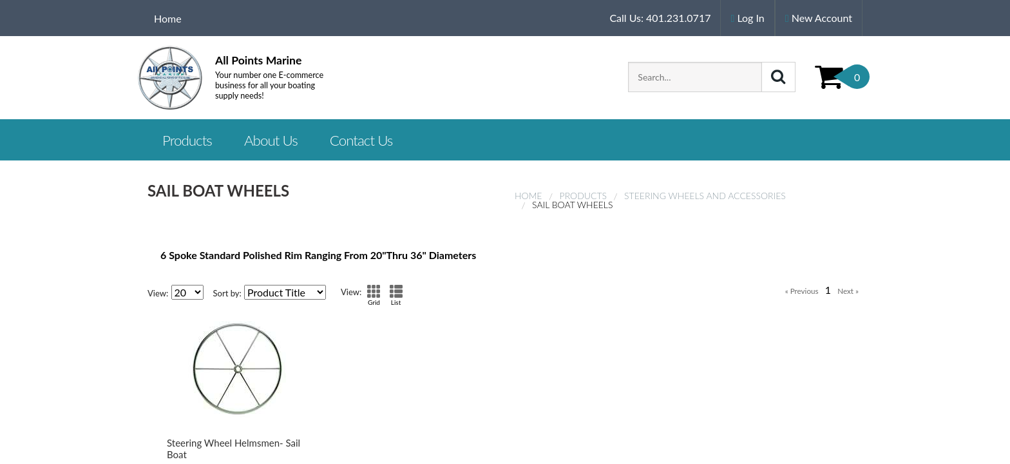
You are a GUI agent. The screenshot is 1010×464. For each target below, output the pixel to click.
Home (168, 18)
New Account (818, 18)
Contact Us (361, 140)
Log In (747, 18)
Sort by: (227, 293)
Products (583, 195)
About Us (271, 140)
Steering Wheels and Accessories (705, 195)
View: (158, 293)
